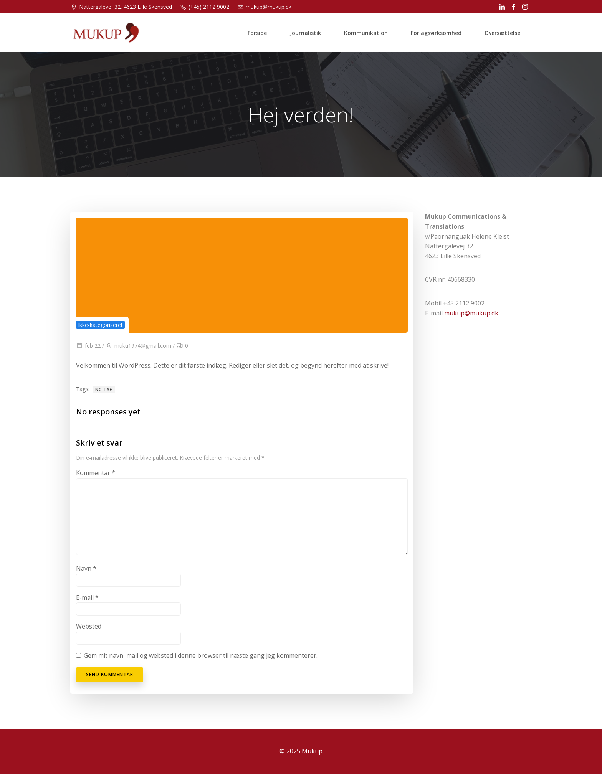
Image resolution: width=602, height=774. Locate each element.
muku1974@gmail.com (138, 346)
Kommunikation (366, 32)
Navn (86, 568)
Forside (257, 32)
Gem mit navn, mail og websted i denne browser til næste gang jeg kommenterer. (201, 656)
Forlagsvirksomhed (436, 32)
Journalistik (305, 32)
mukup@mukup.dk (471, 313)
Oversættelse (502, 32)
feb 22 (88, 346)
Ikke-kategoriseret (100, 325)
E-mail (87, 598)
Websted (88, 626)
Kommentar (95, 473)
